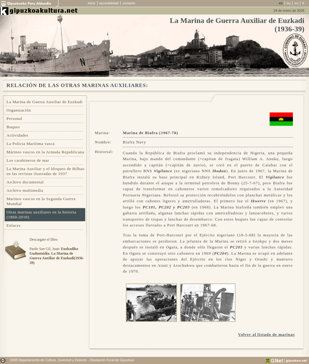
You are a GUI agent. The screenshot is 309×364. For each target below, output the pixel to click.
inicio (91, 3)
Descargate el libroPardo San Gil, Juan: (56, 251)
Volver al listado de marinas (266, 334)
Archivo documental (25, 182)
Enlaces (14, 225)
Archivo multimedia (25, 190)
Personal (14, 118)
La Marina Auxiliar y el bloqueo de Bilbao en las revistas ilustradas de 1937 (46, 171)
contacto (128, 3)
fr (303, 3)
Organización (19, 110)
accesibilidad (109, 3)
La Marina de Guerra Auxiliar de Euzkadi (44, 101)
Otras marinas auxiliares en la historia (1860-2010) (41, 214)
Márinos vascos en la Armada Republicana (45, 152)
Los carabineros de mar (28, 160)
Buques (13, 127)
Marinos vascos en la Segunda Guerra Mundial (41, 201)
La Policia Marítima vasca (31, 143)
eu (288, 3)
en (296, 3)
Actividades (17, 135)
